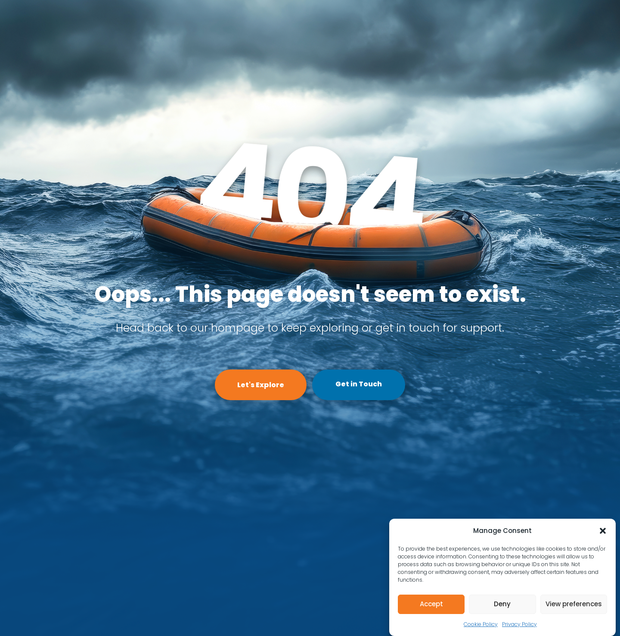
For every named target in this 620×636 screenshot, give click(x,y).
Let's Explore (260, 385)
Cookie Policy (481, 624)
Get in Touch (358, 384)
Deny (502, 603)
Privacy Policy (519, 624)
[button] (602, 530)
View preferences (574, 603)
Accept (431, 603)
